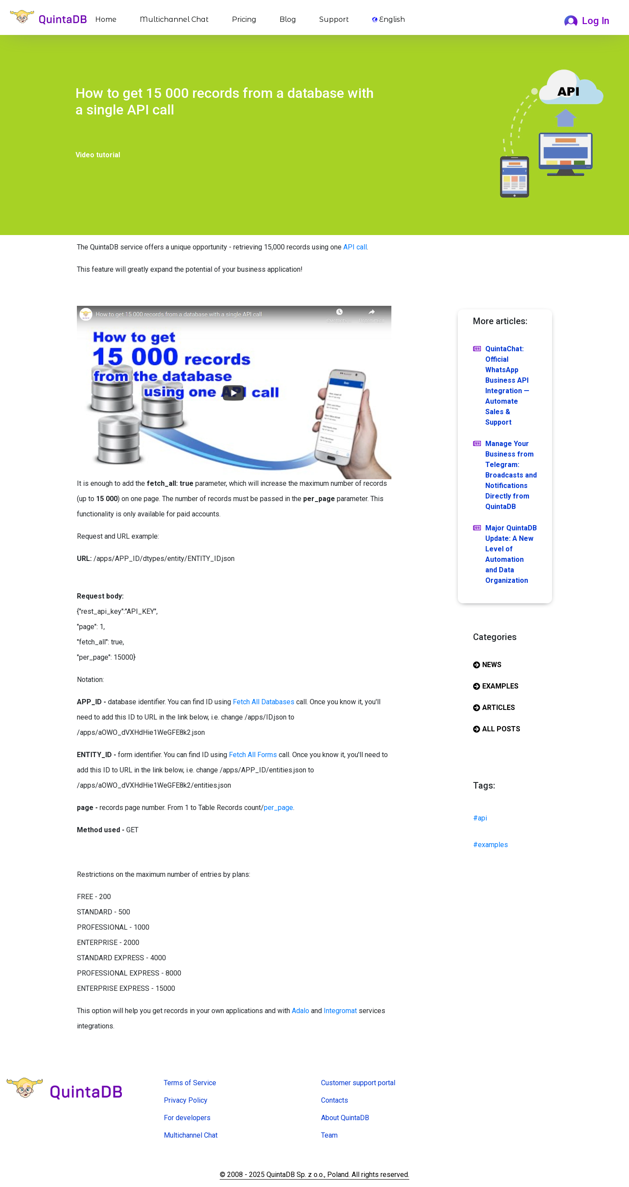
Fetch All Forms (253, 755)
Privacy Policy (185, 1100)
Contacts (334, 1100)
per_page (278, 807)
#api (480, 818)
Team (329, 1135)
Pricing (244, 19)
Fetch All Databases (263, 702)
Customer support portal (358, 1083)
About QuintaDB (345, 1118)
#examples (490, 845)
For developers (187, 1118)
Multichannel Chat (174, 19)
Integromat (340, 1011)
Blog (288, 19)
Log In (586, 20)
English (388, 19)
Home (107, 19)
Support (334, 19)
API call (355, 247)
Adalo (300, 1011)
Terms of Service (190, 1083)
